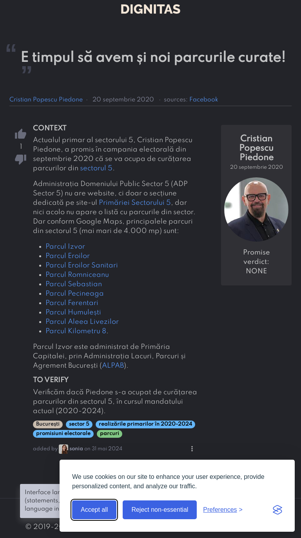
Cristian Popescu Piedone (46, 100)
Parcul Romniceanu (77, 274)
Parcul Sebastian (73, 284)
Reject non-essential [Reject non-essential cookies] (159, 509)
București (48, 424)
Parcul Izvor (65, 246)
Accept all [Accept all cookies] (94, 509)
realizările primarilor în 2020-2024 (145, 424)
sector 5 (79, 424)
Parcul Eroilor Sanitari (81, 265)
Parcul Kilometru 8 (75, 331)
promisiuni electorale (63, 433)
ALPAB (113, 365)
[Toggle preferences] (223, 510)
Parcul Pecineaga (74, 293)
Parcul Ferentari (71, 303)
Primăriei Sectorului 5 (135, 202)
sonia (76, 448)
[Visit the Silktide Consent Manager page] (277, 510)
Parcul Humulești (73, 312)
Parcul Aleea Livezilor (82, 321)
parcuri (109, 433)
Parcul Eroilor (67, 256)
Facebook (203, 100)
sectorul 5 (96, 168)
